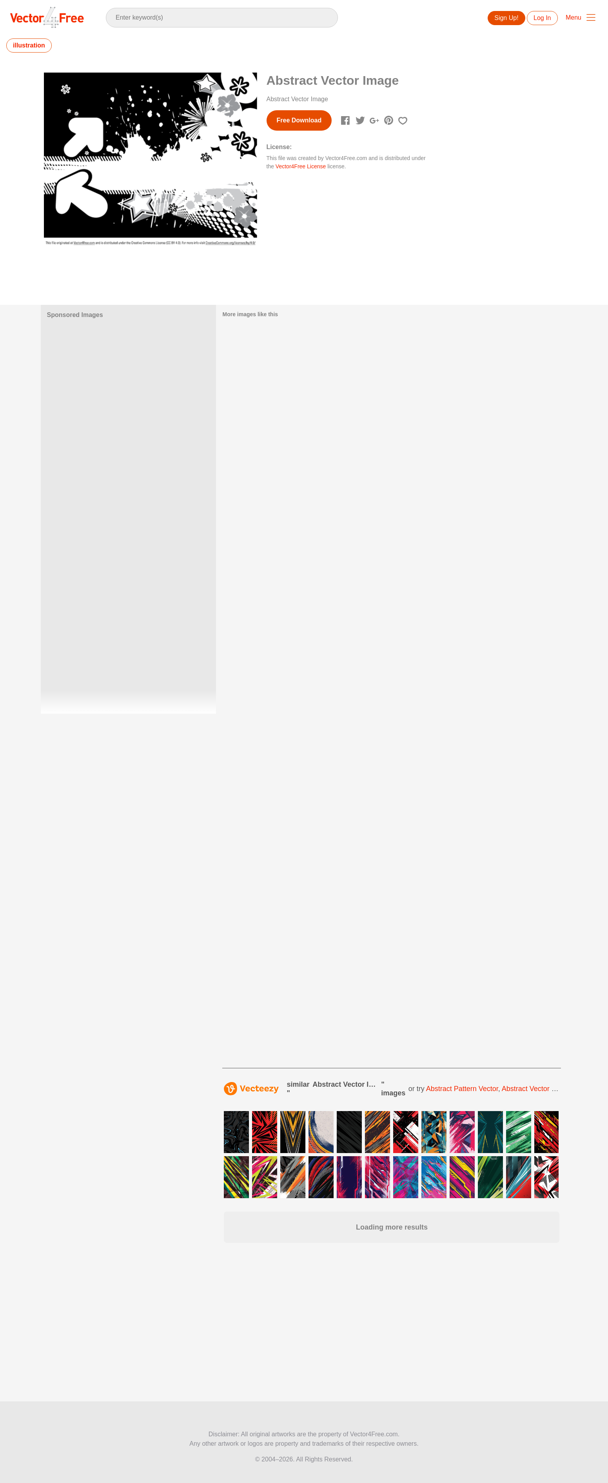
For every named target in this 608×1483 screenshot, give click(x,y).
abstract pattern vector (462, 1089)
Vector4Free (47, 17)
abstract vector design (538, 1089)
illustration (29, 45)
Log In (542, 18)
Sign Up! (506, 18)
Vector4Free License (301, 166)
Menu (573, 17)
